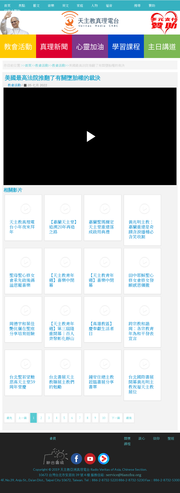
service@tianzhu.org (123, 474)
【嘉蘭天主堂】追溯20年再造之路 (62, 227)
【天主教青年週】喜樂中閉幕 (61, 280)
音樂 (51, 5)
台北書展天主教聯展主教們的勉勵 (61, 382)
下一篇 (116, 418)
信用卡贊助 (12, 10)
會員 (52, 438)
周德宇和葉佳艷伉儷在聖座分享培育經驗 (22, 328)
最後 (129, 418)
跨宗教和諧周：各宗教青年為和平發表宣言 (141, 330)
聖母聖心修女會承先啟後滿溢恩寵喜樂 (22, 280)
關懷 (127, 438)
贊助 (152, 5)
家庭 (80, 5)
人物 (94, 5)
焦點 (22, 5)
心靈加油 (90, 46)
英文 (65, 5)
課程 (127, 443)
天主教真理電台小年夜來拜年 (22, 227)
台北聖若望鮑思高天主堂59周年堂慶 (22, 382)
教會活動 (18, 46)
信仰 (156, 438)
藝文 (36, 5)
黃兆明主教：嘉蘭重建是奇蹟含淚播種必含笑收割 (141, 229)
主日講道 (162, 46)
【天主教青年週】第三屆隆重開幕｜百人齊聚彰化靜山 (61, 330)
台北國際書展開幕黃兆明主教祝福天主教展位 (141, 384)
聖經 (171, 438)
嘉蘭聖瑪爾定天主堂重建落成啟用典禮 (101, 227)
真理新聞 (54, 46)
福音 (109, 5)
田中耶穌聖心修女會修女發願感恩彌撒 (141, 280)
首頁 (7, 5)
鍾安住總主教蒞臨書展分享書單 (101, 382)
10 (103, 418)
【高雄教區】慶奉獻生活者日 (101, 328)
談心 (142, 438)
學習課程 (126, 46)
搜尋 (137, 5)
